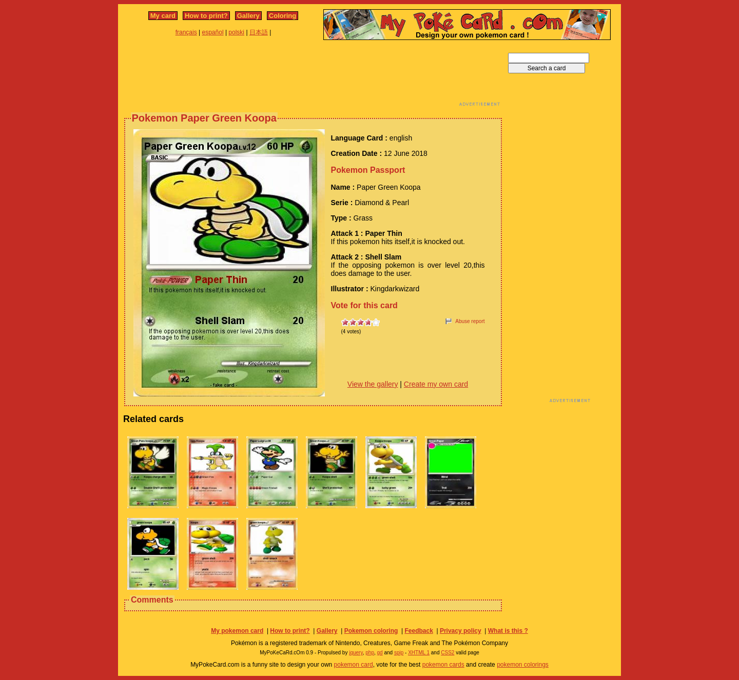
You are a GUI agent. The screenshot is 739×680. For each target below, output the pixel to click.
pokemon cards (443, 664)
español (213, 32)
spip (398, 652)
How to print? (206, 15)
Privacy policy (460, 630)
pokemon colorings (523, 664)
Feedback (418, 630)
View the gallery (372, 384)
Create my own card (436, 384)
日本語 (258, 32)
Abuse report (469, 321)
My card (163, 15)
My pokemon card (237, 630)
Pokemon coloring (371, 630)
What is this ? (508, 630)
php (369, 652)
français (186, 32)
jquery (356, 652)
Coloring (282, 15)
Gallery (248, 15)
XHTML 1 (419, 652)
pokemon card (353, 664)
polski (236, 32)
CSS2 (447, 652)
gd (380, 652)
